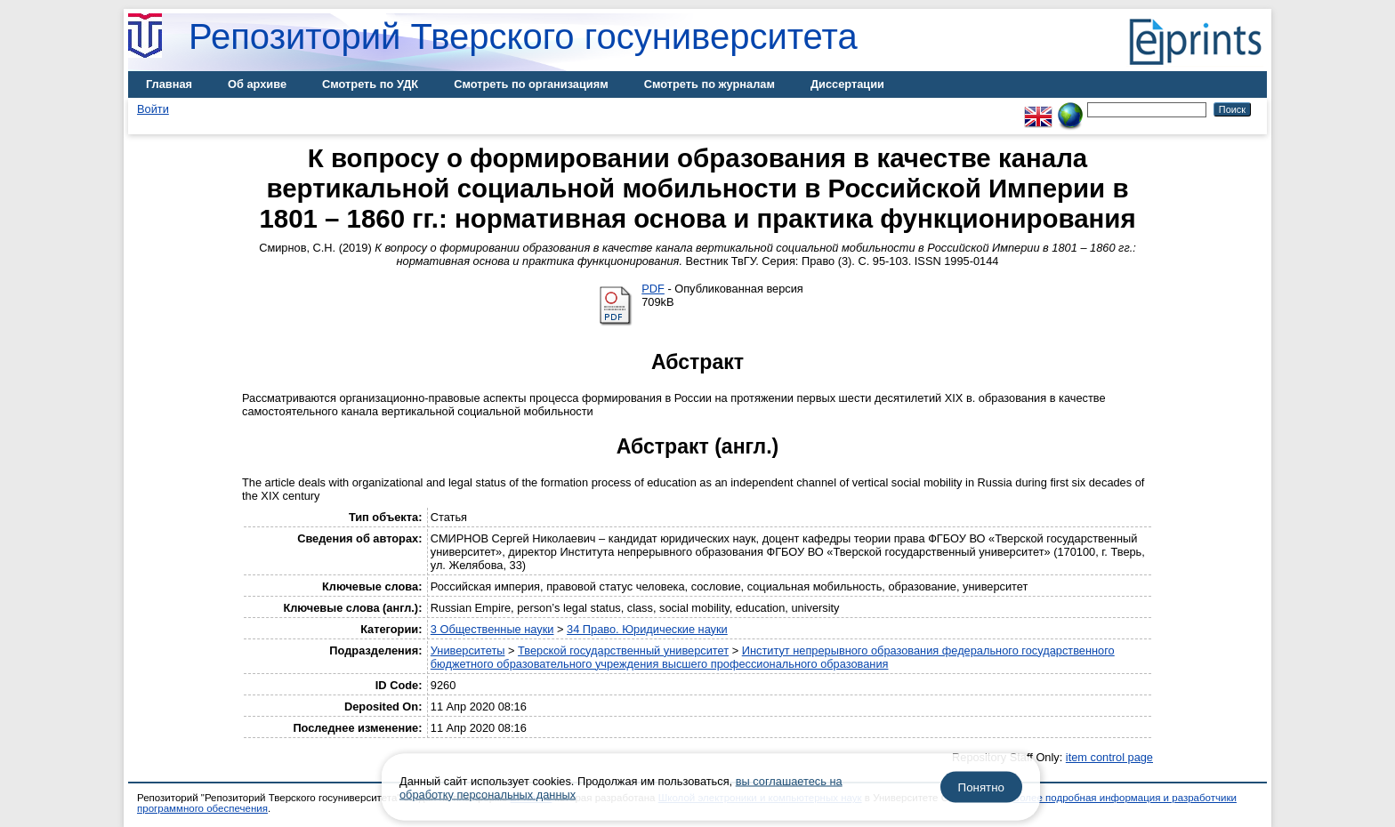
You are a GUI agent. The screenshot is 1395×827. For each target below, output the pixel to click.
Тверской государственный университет (623, 650)
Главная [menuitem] (169, 84)
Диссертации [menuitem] (847, 84)
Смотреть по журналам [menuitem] (709, 84)
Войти (153, 109)
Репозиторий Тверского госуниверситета (523, 36)
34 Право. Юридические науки (647, 629)
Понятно (981, 787)
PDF (653, 288)
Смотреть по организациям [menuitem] (531, 84)
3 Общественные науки (492, 629)
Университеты (468, 650)
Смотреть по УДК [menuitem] (370, 84)
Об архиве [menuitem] (257, 84)
